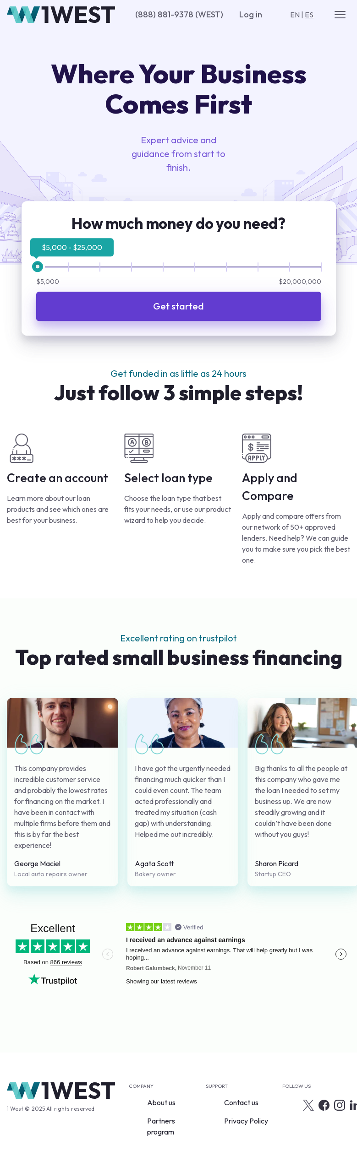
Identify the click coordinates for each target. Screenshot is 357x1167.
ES (309, 14)
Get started (178, 306)
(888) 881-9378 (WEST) (179, 14)
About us (161, 1102)
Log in (250, 14)
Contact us (241, 1102)
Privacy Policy (246, 1120)
